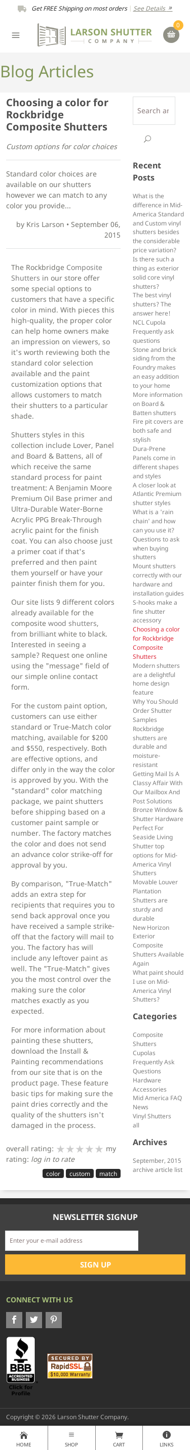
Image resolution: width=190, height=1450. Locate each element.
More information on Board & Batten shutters (157, 403)
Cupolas (144, 1053)
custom (79, 1173)
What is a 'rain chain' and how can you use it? (154, 521)
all (136, 1125)
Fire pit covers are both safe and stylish (158, 430)
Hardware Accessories (150, 1084)
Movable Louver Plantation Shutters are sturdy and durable (155, 900)
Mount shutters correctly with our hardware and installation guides (158, 579)
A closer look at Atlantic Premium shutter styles (157, 494)
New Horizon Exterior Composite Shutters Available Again (158, 945)
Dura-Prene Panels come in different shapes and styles (156, 462)
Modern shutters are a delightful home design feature (156, 679)
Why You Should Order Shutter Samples (155, 710)
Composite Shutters (148, 1039)
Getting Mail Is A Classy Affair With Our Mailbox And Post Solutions (157, 787)
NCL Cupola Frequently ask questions (153, 331)
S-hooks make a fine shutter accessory (155, 611)
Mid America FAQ (157, 1098)
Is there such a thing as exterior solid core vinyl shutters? (156, 272)
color (53, 1173)
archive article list (157, 1169)
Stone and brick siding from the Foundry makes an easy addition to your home (156, 367)
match (108, 1173)
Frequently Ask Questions (153, 1066)
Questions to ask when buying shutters (156, 548)
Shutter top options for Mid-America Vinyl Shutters (155, 859)
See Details (153, 8)
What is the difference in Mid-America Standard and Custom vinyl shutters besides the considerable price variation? (158, 223)
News (140, 1107)
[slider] (80, 1149)
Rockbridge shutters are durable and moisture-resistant (150, 746)
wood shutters (72, 623)
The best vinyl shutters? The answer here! (152, 304)
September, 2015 (157, 1160)
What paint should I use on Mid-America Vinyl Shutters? (158, 986)
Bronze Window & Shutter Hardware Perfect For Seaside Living (158, 823)
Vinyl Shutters (152, 1116)
